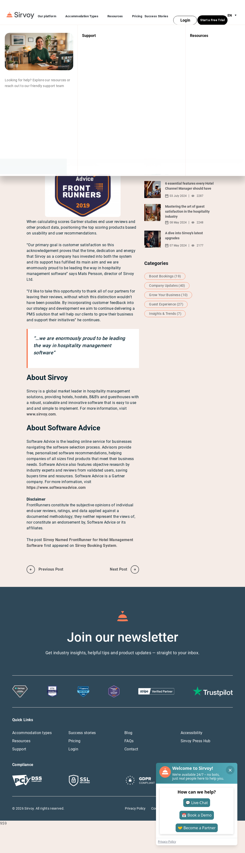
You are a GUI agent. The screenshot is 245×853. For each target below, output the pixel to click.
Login (73, 739)
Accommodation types (32, 723)
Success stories (82, 723)
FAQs (129, 731)
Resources (118, 12)
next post (124, 560)
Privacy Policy (135, 799)
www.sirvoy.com (41, 404)
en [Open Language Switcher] (233, 10)
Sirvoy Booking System (96, 536)
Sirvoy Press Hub (196, 731)
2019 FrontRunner (109, 119)
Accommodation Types (85, 12)
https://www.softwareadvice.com (56, 478)
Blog (128, 723)
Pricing (137, 11)
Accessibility (192, 723)
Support (19, 739)
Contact (131, 739)
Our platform (50, 12)
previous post (45, 560)
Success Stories (156, 11)
